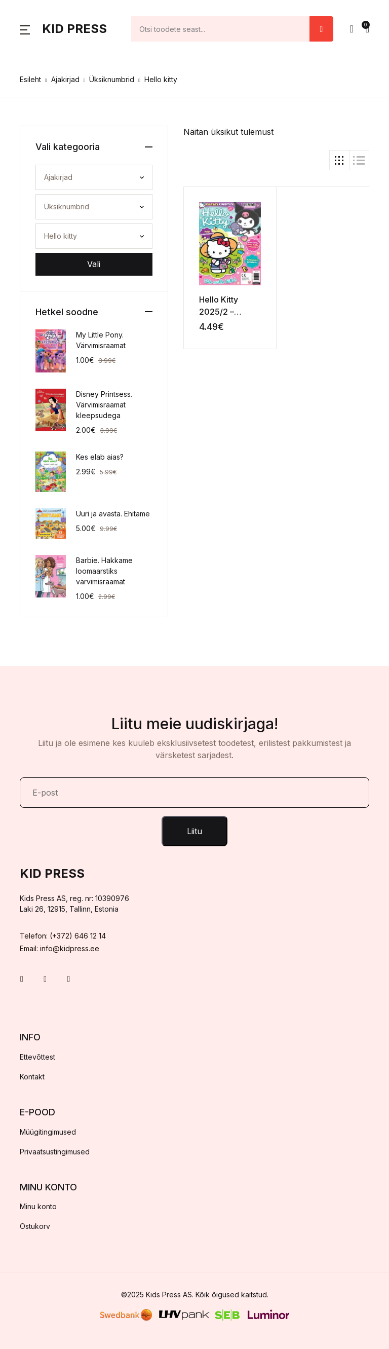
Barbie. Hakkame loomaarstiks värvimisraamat (104, 571)
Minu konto (38, 1206)
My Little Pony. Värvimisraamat (101, 340)
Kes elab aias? (100, 457)
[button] (25, 29)
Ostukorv (35, 1226)
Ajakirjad (65, 79)
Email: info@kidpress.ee (59, 948)
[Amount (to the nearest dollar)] (220, 29)
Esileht (30, 79)
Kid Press (74, 28)
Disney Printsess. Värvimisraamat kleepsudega (104, 405)
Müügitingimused (48, 1132)
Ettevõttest (37, 1057)
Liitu (194, 831)
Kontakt (32, 1076)
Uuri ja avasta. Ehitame (113, 513)
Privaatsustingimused (55, 1151)
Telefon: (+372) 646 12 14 (63, 935)
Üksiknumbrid (111, 79)
